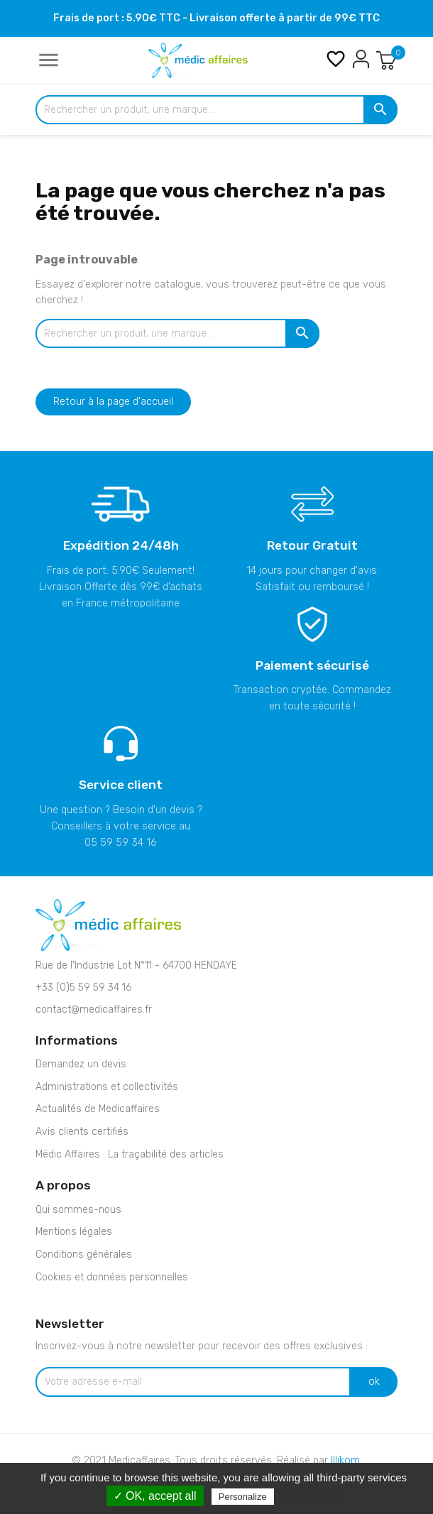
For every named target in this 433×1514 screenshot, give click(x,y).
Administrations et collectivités (106, 1087)
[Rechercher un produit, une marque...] (216, 110)
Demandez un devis (80, 1064)
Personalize (243, 1496)
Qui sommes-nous (78, 1210)
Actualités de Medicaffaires (97, 1109)
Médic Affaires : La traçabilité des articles (129, 1154)
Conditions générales (83, 1254)
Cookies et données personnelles (111, 1277)
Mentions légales (73, 1232)
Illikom (345, 1460)
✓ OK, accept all (155, 1496)
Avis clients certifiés (81, 1132)
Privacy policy (311, 1496)
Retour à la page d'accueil (113, 402)
